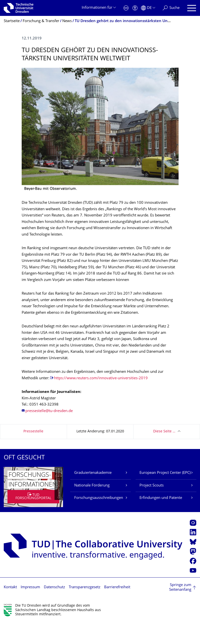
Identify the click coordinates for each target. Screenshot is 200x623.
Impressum (30, 587)
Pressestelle (33, 431)
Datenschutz (54, 587)
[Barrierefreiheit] (135, 8)
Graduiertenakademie (93, 473)
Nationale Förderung (92, 485)
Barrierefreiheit (117, 587)
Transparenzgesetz (84, 587)
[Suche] (171, 8)
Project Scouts (151, 485)
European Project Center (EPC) (165, 473)
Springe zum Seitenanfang (180, 587)
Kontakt (10, 587)
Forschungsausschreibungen (98, 498)
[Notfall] (126, 8)
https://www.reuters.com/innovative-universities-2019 (101, 378)
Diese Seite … (164, 431)
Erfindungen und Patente (160, 498)
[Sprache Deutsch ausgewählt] (148, 8)
